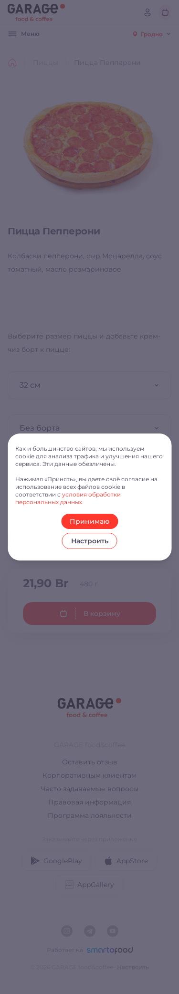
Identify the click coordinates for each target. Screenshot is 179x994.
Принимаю (89, 521)
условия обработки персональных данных (68, 498)
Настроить (89, 541)
